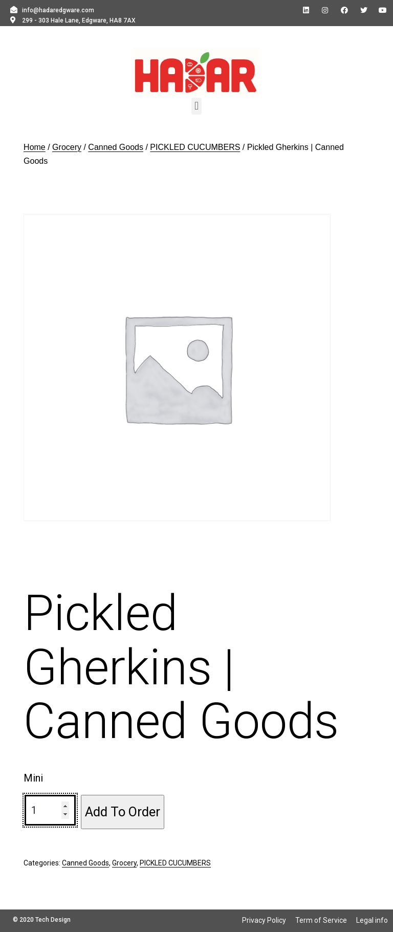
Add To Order (122, 811)
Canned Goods (115, 147)
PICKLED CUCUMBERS (195, 147)
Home (35, 147)
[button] (196, 106)
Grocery (66, 147)
